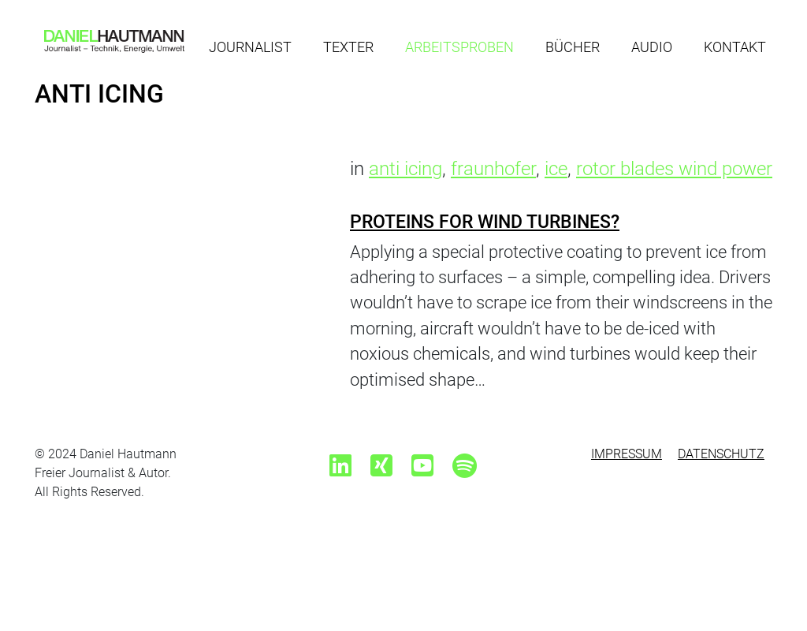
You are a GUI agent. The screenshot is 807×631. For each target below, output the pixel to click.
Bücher (572, 47)
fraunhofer (493, 169)
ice (556, 169)
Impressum (626, 453)
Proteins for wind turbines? (484, 222)
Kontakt (735, 47)
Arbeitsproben (459, 47)
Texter (348, 47)
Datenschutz (721, 453)
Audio (651, 47)
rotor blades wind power (674, 169)
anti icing (405, 169)
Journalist (250, 47)
